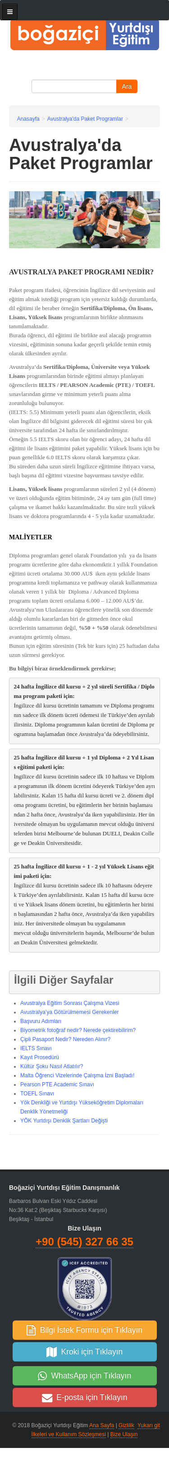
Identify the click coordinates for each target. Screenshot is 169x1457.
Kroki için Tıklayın (84, 1351)
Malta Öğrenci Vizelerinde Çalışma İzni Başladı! (77, 1075)
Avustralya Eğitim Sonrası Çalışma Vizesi (69, 1003)
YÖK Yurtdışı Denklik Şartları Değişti (64, 1121)
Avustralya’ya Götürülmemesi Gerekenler (69, 1012)
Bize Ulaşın (124, 1434)
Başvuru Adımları (40, 1021)
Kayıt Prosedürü (39, 1057)
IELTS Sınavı (36, 1048)
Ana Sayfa (101, 1425)
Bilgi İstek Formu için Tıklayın (84, 1329)
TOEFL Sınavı (37, 1093)
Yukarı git (148, 1425)
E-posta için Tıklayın (85, 1397)
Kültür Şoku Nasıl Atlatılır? (51, 1066)
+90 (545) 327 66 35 (84, 1241)
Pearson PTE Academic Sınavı (57, 1084)
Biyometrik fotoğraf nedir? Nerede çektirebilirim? (78, 1030)
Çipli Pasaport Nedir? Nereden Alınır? (65, 1039)
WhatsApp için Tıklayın (84, 1375)
